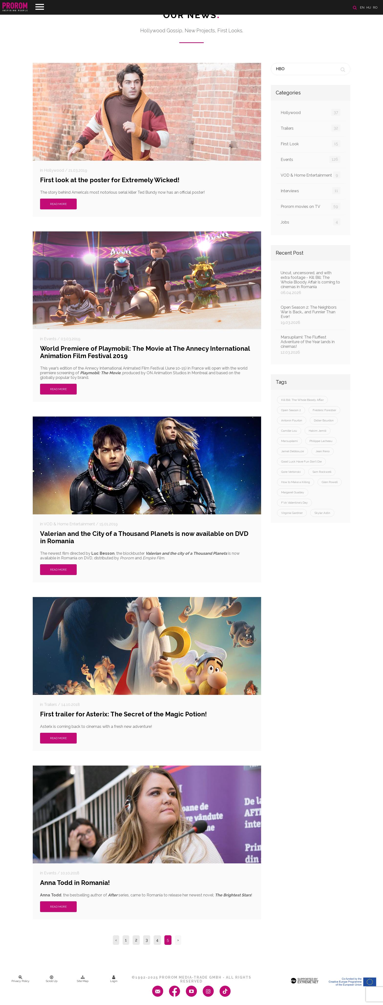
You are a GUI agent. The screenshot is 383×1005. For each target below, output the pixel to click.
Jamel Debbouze (292, 451)
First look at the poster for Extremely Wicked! (110, 180)
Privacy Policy (20, 979)
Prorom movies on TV (310, 206)
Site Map (82, 979)
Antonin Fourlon (291, 420)
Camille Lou (289, 430)
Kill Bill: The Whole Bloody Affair (302, 400)
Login (113, 979)
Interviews (310, 190)
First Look (310, 143)
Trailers (310, 128)
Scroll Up (51, 979)
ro (375, 7)
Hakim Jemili (317, 430)
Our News (191, 15)
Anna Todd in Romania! (75, 882)
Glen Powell (330, 482)
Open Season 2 (291, 410)
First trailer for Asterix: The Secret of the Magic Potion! (123, 714)
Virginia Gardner (292, 513)
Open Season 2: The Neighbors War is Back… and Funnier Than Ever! (310, 315)
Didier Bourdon (324, 420)
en (362, 7)
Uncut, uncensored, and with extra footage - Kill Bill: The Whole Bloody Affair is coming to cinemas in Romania (310, 283)
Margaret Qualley (292, 492)
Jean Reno (323, 451)
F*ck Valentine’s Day (294, 502)
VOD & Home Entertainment (310, 175)
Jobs (310, 222)
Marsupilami (289, 441)
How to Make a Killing (295, 482)
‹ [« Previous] (116, 940)
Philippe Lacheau (320, 441)
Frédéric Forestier (324, 410)
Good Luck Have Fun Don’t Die (301, 461)
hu (368, 7)
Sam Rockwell (321, 472)
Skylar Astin (322, 513)
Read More (58, 204)
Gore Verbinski (291, 472)
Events (310, 159)
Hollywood (310, 112)
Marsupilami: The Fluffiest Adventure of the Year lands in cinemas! (310, 345)
